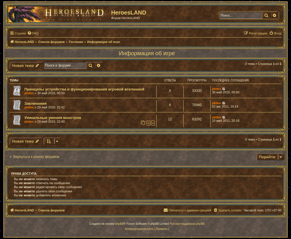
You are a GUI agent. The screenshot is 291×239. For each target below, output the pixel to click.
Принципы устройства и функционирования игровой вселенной (84, 89)
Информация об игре (147, 53)
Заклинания (35, 103)
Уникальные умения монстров (52, 118)
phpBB (119, 223)
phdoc (29, 93)
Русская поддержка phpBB (187, 223)
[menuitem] (33, 33)
